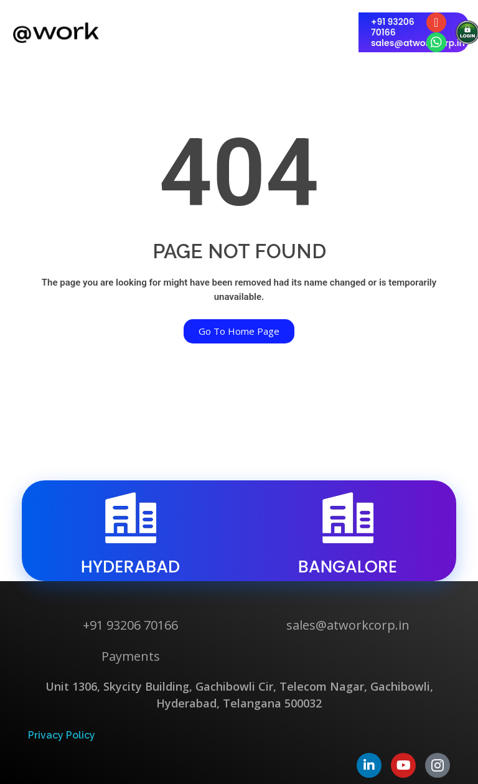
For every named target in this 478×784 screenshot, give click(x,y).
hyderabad (130, 566)
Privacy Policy (61, 735)
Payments (130, 656)
